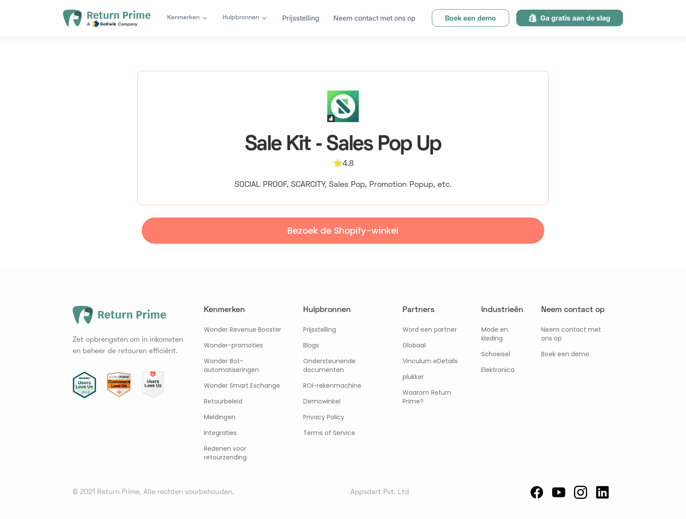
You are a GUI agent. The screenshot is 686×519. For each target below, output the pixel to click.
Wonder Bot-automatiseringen (231, 365)
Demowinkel (321, 401)
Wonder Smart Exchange (242, 385)
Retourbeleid (223, 401)
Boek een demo (565, 354)
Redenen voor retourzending (225, 453)
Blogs (311, 345)
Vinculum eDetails (430, 361)
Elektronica (497, 369)
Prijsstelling (300, 18)
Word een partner (429, 329)
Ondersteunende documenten (329, 365)
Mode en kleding (494, 334)
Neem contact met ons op (374, 18)
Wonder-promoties (233, 345)
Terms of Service (329, 432)
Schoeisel (495, 354)
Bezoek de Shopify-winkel (343, 230)
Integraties (220, 432)
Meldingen (219, 417)
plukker (413, 376)
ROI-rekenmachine (332, 385)
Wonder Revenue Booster (242, 329)
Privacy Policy (323, 417)
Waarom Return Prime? (426, 397)
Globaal (414, 345)
